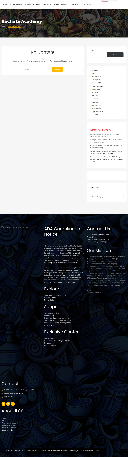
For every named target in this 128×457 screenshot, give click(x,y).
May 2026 (95, 73)
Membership (49, 316)
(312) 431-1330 (8, 397)
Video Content (50, 338)
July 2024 (95, 115)
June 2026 (95, 70)
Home (5, 4)
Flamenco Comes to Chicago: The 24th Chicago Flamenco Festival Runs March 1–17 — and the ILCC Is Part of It (106, 159)
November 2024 (97, 108)
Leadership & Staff (9, 425)
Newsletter (48, 343)
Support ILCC (75, 4)
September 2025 (97, 86)
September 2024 (97, 112)
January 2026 (96, 80)
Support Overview (51, 313)
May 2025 (95, 96)
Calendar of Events (32, 4)
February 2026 (96, 76)
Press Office (91, 237)
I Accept (97, 451)
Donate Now (49, 325)
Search (57, 69)
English (105, 1)
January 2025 (96, 105)
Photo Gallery (49, 300)
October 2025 (96, 83)
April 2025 (95, 99)
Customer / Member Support (98, 235)
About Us (47, 4)
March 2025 (95, 102)
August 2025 (96, 89)
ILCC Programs (16, 4)
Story (4, 418)
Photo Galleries (50, 345)
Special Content (61, 4)
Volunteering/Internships (97, 242)
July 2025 (95, 92)
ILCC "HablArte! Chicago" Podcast (57, 341)
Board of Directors (9, 428)
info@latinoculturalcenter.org (13, 393)
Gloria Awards (7, 430)
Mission (4, 421)
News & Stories (50, 298)
